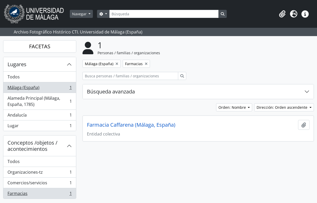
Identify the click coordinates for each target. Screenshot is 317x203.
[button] (282, 14)
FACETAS (39, 46)
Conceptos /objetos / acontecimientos (32, 145)
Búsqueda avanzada (111, 91)
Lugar (39, 127)
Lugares (17, 64)
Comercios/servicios (39, 184)
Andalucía (39, 116)
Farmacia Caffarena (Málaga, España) (131, 125)
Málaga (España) (39, 88)
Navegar (80, 13)
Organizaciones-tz (39, 173)
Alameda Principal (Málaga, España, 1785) (39, 101)
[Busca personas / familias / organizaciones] (130, 76)
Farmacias (39, 194)
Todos (14, 77)
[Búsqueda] (164, 14)
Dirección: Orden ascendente (282, 107)
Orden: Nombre (232, 107)
